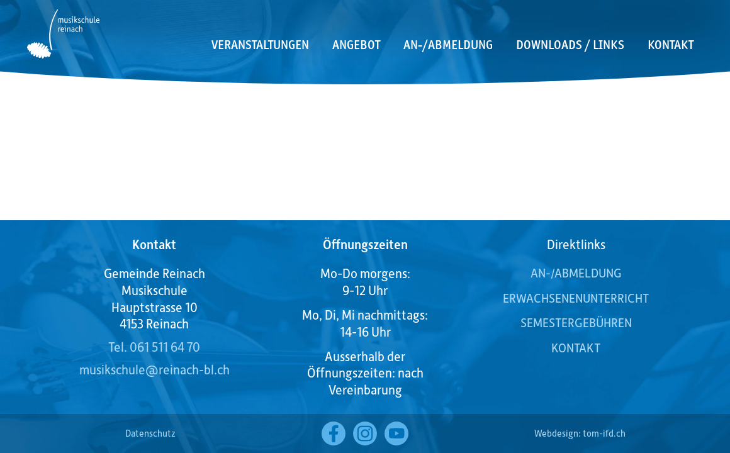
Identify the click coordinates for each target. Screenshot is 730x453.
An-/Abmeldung (448, 44)
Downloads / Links (570, 44)
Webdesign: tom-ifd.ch (580, 433)
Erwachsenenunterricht (576, 297)
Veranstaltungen (260, 44)
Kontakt (671, 44)
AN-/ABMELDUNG (576, 272)
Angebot (356, 44)
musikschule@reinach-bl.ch (154, 369)
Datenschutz (150, 433)
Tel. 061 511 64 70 (154, 346)
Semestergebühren (576, 322)
